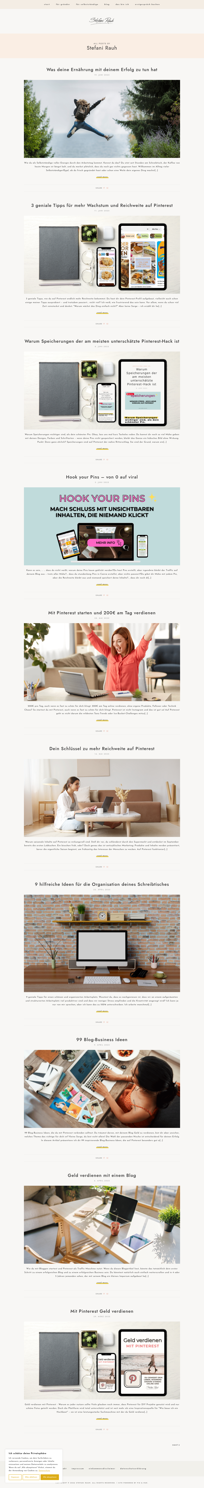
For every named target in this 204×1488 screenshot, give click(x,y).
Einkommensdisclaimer (102, 1469)
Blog (107, 4)
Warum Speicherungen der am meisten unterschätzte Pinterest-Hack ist (102, 341)
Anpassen (15, 1477)
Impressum (78, 1469)
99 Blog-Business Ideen (102, 1039)
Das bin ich (122, 4)
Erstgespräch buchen (147, 4)
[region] (33, 1466)
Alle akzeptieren (49, 1477)
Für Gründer (63, 4)
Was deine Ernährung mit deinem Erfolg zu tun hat (102, 69)
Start (47, 4)
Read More (102, 177)
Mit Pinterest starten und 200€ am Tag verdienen (102, 613)
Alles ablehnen (31, 1477)
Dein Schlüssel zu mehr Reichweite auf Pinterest (102, 748)
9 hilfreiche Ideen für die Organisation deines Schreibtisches (102, 884)
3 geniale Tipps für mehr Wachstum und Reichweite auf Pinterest (102, 205)
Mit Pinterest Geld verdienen (101, 1311)
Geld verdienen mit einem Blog (102, 1175)
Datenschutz (44, 1471)
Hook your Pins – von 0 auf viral (102, 477)
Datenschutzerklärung (133, 1469)
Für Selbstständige (87, 4)
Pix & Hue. (142, 1483)
